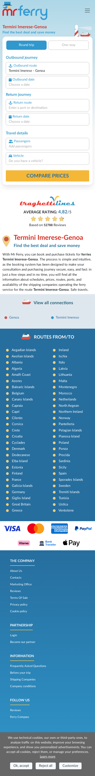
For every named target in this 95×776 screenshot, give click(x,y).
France (16, 479)
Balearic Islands (23, 387)
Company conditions (23, 686)
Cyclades (18, 442)
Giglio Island (21, 498)
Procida (64, 455)
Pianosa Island (69, 436)
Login (13, 635)
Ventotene (66, 510)
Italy (62, 362)
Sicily (63, 467)
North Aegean (69, 405)
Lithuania (65, 374)
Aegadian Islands (24, 350)
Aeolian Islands (23, 356)
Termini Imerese (67, 317)
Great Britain (21, 504)
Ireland (64, 350)
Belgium (18, 393)
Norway (64, 418)
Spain (63, 473)
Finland (17, 473)
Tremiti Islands (69, 492)
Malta (63, 381)
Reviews (15, 591)
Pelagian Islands (70, 430)
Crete (16, 430)
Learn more (47, 756)
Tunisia (64, 498)
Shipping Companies (23, 679)
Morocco (65, 393)
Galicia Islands (22, 485)
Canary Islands (22, 399)
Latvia (63, 368)
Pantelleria (66, 424)
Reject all (45, 765)
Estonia (17, 467)
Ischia (63, 356)
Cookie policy (18, 611)
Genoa (14, 317)
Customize (70, 765)
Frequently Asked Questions (28, 666)
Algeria (17, 368)
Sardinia (64, 461)
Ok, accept (21, 765)
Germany (18, 492)
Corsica (17, 424)
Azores (17, 381)
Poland (64, 442)
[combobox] (47, 71)
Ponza (63, 448)
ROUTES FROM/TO (54, 337)
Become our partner (22, 642)
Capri (15, 411)
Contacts (16, 577)
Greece (17, 510)
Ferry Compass (19, 717)
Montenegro (68, 387)
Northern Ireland (71, 411)
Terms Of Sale (19, 597)
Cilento (17, 418)
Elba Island (20, 461)
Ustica (63, 504)
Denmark (18, 448)
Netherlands (67, 399)
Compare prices (47, 175)
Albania (17, 362)
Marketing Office (21, 584)
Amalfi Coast (21, 374)
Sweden (64, 485)
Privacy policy (19, 604)
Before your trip (20, 672)
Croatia (17, 436)
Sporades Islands (71, 479)
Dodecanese (21, 455)
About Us (16, 571)
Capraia (17, 405)
